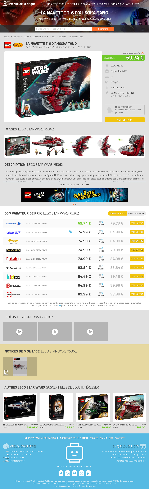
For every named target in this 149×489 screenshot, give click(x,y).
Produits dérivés (69, 4)
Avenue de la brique (19, 3)
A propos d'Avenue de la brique (41, 438)
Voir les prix (124, 119)
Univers (52, 4)
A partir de (109, 57)
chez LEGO (123, 93)
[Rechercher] (103, 29)
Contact (120, 438)
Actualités (132, 4)
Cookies (93, 438)
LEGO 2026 (103, 4)
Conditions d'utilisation (74, 438)
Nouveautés (88, 4)
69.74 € (134, 57)
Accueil (7, 36)
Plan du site (106, 438)
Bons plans (117, 4)
